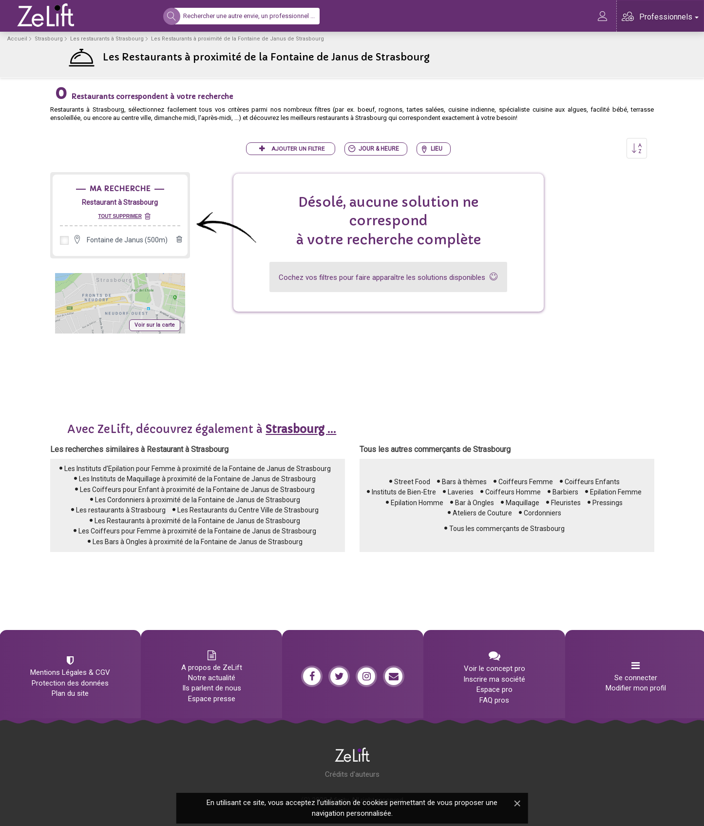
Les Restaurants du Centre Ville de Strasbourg (248, 510)
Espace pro (494, 689)
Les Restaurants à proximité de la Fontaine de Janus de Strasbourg (197, 521)
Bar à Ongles (474, 503)
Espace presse (211, 698)
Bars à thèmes (464, 482)
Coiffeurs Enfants (592, 482)
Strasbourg (49, 39)
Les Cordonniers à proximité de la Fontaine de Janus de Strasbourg (197, 500)
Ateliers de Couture (482, 513)
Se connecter (635, 677)
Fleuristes (566, 503)
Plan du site (70, 693)
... (301, 429)
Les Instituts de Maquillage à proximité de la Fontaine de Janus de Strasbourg (197, 479)
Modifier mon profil (636, 688)
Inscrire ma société (494, 679)
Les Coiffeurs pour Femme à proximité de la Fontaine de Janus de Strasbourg (197, 531)
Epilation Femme (616, 492)
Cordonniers (542, 513)
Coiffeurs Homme (513, 492)
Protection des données (70, 683)
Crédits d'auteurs (352, 774)
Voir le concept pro (494, 668)
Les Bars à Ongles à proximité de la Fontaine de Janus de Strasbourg (198, 542)
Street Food (412, 482)
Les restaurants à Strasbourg (107, 39)
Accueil (17, 39)
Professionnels (669, 16)
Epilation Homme (417, 503)
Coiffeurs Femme (525, 482)
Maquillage (522, 503)
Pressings (607, 503)
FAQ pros (494, 700)
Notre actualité (211, 677)
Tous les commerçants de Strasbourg (507, 528)
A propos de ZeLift (211, 667)
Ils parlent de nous (211, 688)
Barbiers (565, 492)
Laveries (461, 492)
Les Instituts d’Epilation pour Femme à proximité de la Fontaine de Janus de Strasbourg (197, 468)
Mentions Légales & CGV (70, 672)
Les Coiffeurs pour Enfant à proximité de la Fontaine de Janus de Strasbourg (197, 489)
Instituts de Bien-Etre (404, 492)
